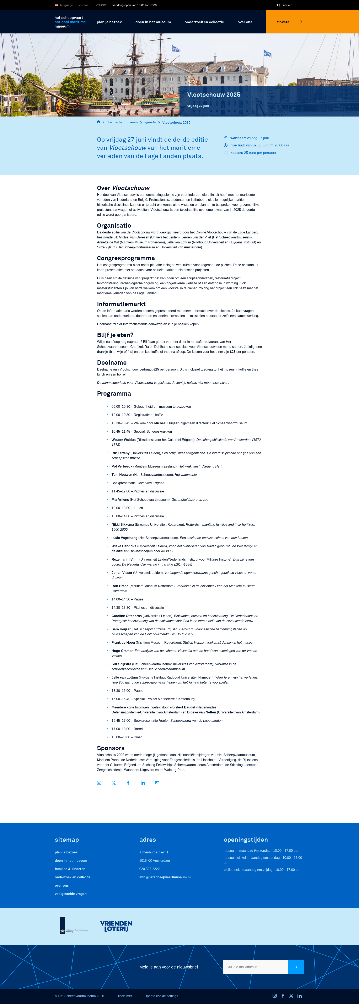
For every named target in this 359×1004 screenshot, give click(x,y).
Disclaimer (124, 996)
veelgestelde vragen (71, 894)
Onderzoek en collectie (73, 877)
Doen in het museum (71, 860)
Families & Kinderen (70, 869)
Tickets (289, 22)
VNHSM (101, 5)
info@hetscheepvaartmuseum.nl (165, 877)
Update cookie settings (161, 996)
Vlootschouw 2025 (176, 122)
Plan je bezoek (66, 852)
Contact (84, 5)
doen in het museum (122, 122)
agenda (150, 122)
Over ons (62, 885)
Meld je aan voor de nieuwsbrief (168, 967)
